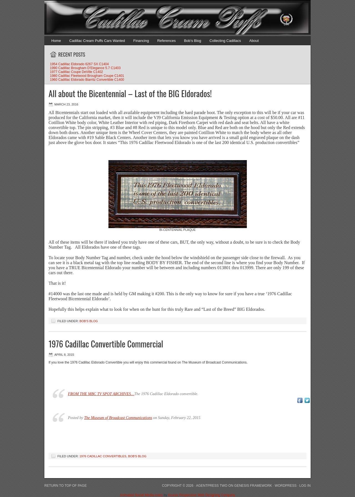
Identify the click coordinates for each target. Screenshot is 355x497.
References (166, 41)
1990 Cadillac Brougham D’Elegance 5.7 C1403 (85, 68)
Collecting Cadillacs (225, 41)
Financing (141, 41)
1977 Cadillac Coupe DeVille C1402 (76, 72)
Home (56, 41)
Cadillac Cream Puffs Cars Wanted (97, 41)
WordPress (286, 486)
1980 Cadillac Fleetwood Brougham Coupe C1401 (87, 76)
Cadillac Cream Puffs (172, 18)
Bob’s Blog (192, 41)
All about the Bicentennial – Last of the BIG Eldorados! (130, 93)
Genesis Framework (253, 486)
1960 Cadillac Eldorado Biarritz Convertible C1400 (87, 80)
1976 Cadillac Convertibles (102, 456)
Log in (305, 486)
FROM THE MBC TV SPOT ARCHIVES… (101, 394)
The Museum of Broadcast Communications (118, 418)
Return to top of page (65, 486)
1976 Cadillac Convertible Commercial (106, 343)
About (254, 41)
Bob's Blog (88, 321)
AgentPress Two (211, 486)
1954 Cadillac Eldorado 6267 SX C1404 (79, 64)
